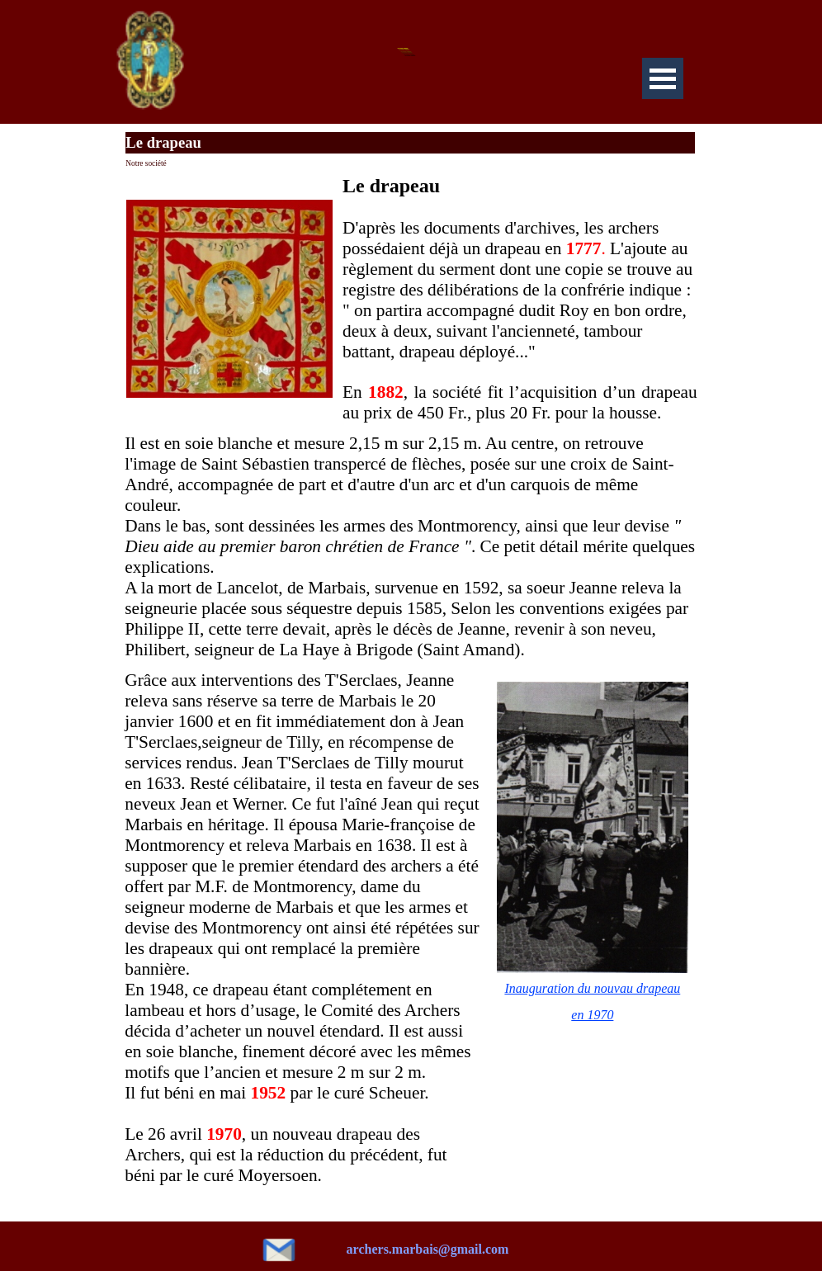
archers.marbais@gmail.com (428, 1249)
